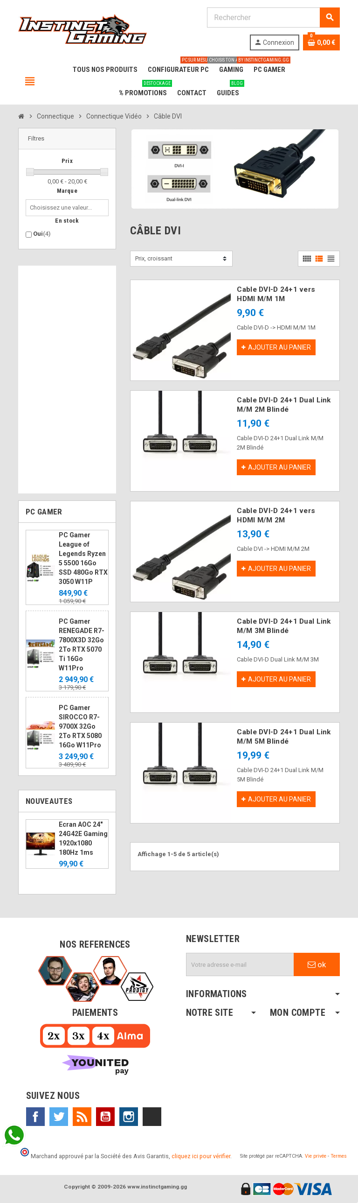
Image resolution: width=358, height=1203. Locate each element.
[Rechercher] (273, 17)
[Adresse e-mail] (240, 964)
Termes (338, 1156)
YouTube (105, 1116)
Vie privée (315, 1156)
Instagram (128, 1116)
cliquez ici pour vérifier (201, 1156)
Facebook (35, 1116)
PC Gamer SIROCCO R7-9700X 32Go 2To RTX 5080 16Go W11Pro (80, 726)
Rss (82, 1116)
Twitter (58, 1116)
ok (317, 964)
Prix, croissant (153, 258)
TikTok (152, 1116)
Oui (42, 233)
